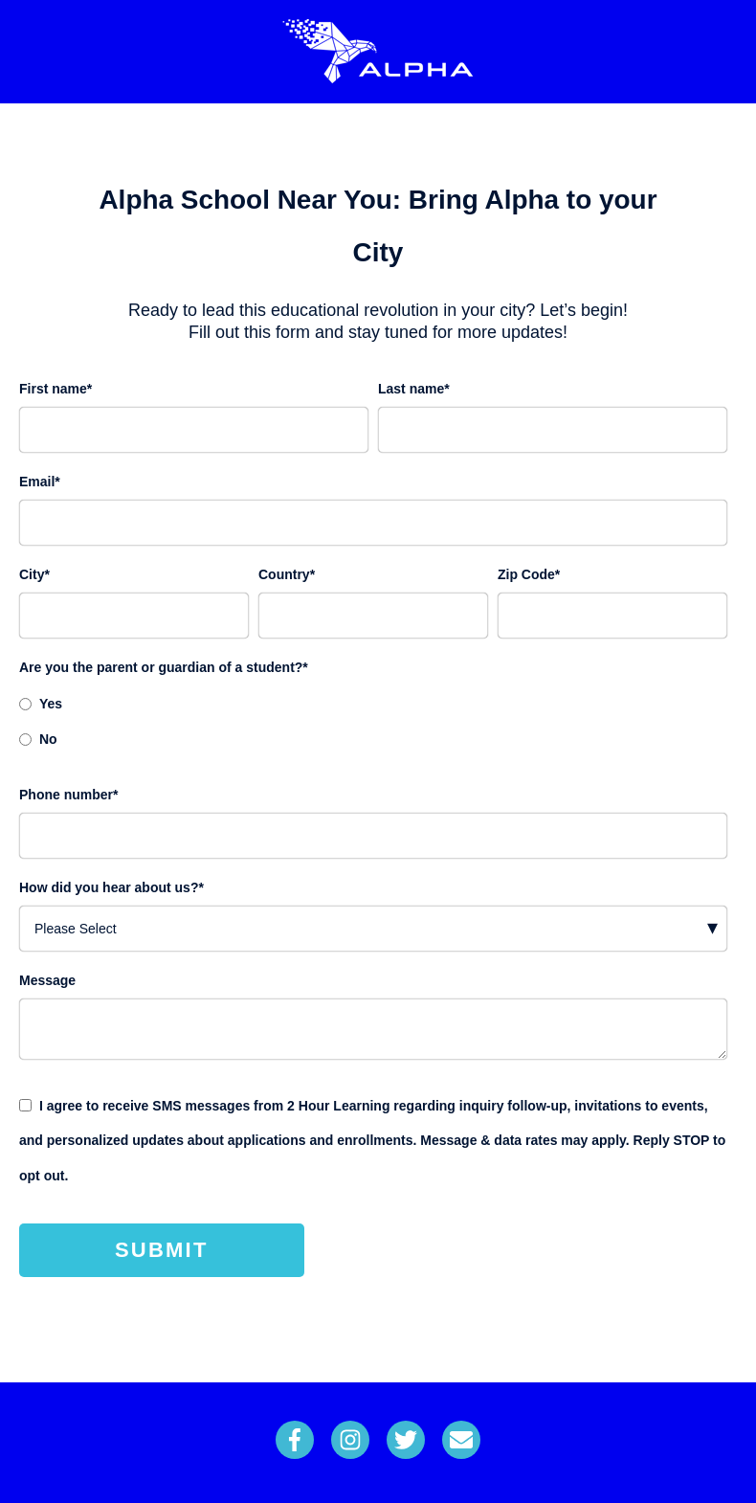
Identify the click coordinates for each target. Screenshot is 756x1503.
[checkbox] (373, 719)
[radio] (373, 702)
